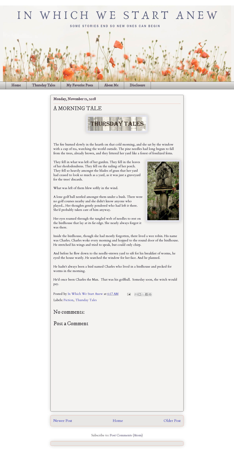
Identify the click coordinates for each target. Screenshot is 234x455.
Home (16, 85)
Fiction (68, 300)
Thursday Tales (43, 85)
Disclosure (137, 85)
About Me (111, 85)
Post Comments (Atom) (126, 435)
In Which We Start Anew (86, 294)
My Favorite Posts (79, 85)
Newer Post (62, 420)
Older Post (172, 420)
